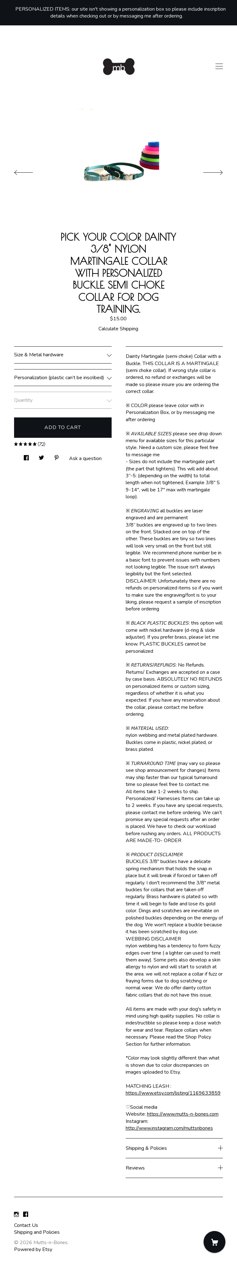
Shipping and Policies (37, 1232)
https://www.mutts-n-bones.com (183, 1114)
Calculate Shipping (118, 328)
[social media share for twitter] (41, 456)
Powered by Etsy (33, 1249)
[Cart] (214, 1242)
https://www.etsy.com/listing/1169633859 (173, 1093)
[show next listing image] (207, 170)
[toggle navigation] (219, 66)
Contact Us (26, 1225)
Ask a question (85, 458)
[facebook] (25, 1214)
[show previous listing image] (29, 170)
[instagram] (16, 1214)
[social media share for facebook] (26, 456)
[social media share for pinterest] (56, 456)
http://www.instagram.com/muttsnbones (169, 1128)
